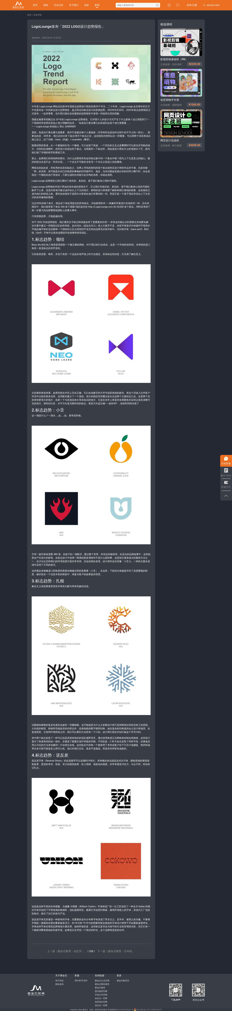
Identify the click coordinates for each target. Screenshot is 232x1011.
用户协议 (59, 980)
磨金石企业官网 (102, 980)
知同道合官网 (101, 1002)
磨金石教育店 (123, 980)
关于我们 (73, 5)
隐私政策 (59, 984)
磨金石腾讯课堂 (102, 984)
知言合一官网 (101, 998)
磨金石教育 (100, 988)
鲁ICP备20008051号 (125, 1010)
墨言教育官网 (101, 991)
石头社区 (58, 5)
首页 (35, 5)
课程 (45, 5)
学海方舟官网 (101, 995)
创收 (86, 5)
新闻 (97, 5)
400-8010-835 (81, 980)
